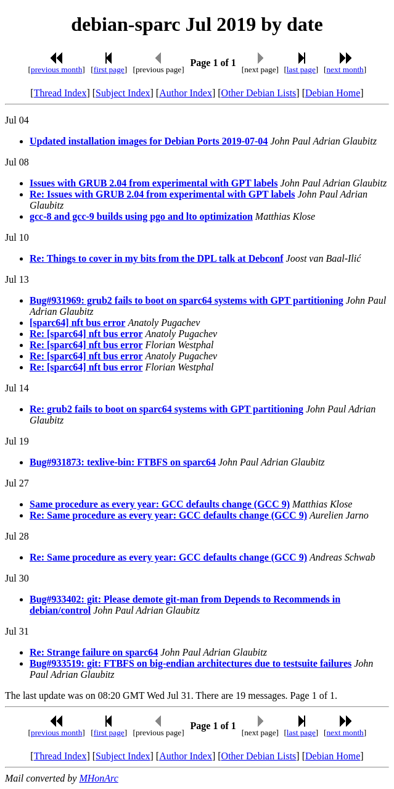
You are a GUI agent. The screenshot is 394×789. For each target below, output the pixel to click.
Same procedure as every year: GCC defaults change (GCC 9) (160, 504)
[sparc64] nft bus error (77, 322)
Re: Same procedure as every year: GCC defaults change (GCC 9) (168, 515)
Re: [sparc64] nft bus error (86, 333)
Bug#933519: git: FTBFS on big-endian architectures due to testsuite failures (190, 663)
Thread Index (60, 93)
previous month (56, 69)
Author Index (185, 93)
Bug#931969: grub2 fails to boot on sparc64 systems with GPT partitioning (186, 300)
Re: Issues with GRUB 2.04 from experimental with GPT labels (162, 194)
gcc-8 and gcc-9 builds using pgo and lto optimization (141, 216)
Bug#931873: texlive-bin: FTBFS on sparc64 (123, 462)
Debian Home (332, 93)
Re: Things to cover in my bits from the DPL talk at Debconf (157, 258)
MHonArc (98, 778)
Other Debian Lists (259, 93)
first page (109, 69)
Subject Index (123, 93)
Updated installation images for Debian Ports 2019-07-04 (149, 141)
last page (301, 69)
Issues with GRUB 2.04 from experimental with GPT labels (154, 183)
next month (344, 69)
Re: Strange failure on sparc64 (94, 652)
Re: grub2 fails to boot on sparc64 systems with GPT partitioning (166, 409)
